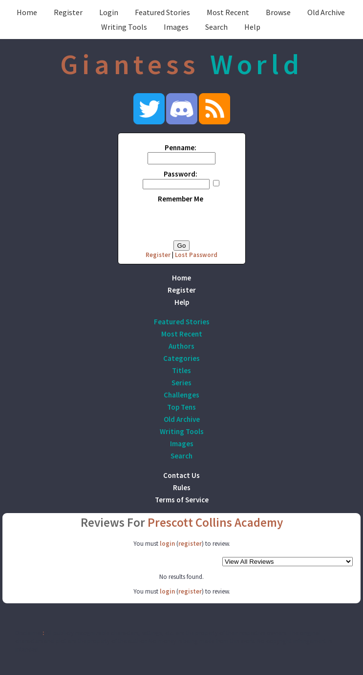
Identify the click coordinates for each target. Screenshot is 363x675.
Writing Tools (124, 27)
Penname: (180, 147)
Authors (181, 346)
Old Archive (326, 12)
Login (108, 12)
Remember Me (180, 198)
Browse (278, 12)
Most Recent (228, 12)
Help (252, 27)
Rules (182, 487)
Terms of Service (182, 499)
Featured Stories (162, 12)
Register (68, 12)
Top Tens (181, 407)
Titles (181, 370)
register (190, 543)
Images (176, 27)
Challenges (181, 394)
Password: (180, 174)
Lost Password (196, 255)
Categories (181, 358)
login (167, 543)
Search (216, 27)
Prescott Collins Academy (215, 522)
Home (27, 12)
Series (181, 382)
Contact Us (181, 475)
